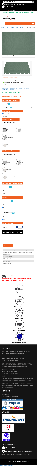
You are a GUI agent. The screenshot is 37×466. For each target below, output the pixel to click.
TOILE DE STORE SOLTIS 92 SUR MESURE (13, 353)
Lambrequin (7, 187)
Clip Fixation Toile (8, 213)
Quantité (5, 227)
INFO (9, 104)
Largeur (6, 104)
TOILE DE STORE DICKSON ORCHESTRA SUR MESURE (16, 351)
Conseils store (5, 394)
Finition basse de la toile (9, 155)
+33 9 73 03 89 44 (10, 6)
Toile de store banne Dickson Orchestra (15, 27)
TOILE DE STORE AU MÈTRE (9, 356)
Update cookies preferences (6, 465)
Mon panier (32, 10)
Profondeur (7, 107)
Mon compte (12, 10)
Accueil (3, 27)
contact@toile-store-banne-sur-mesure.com (14, 4)
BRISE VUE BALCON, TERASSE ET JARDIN (13, 358)
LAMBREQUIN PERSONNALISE (10, 360)
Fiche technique (8, 245)
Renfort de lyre (8, 201)
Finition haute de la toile (9, 122)
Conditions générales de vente (10, 396)
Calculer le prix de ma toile (12, 232)
